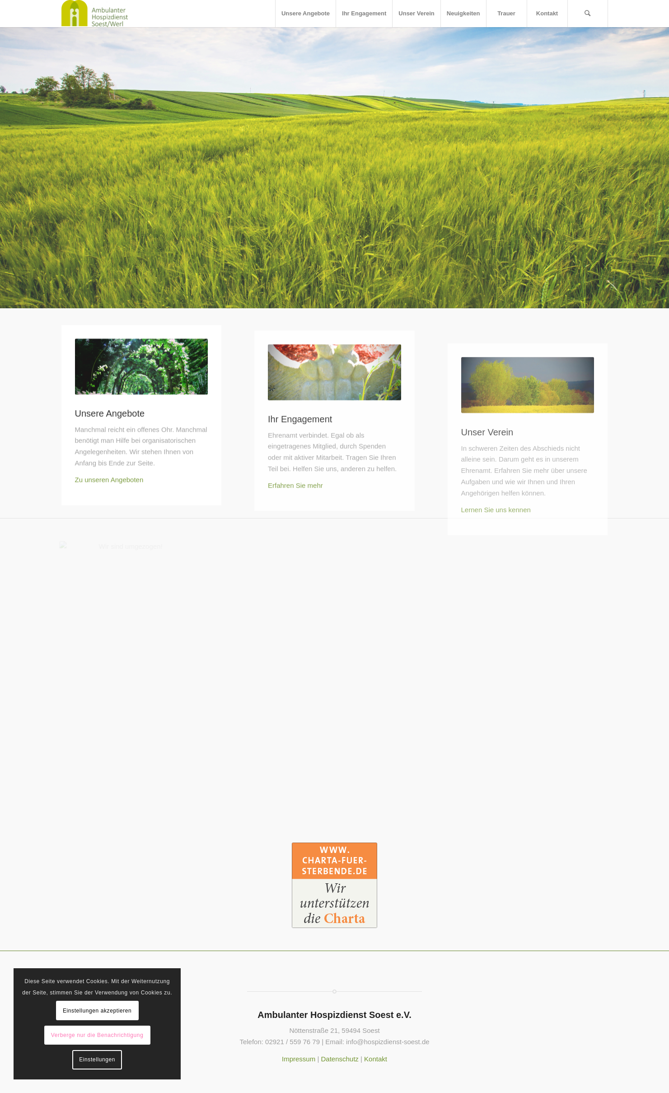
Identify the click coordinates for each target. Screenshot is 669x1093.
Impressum (298, 1059)
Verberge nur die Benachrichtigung (97, 1035)
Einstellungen (97, 1059)
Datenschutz (339, 1059)
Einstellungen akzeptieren (97, 1011)
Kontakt (375, 1059)
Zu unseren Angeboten (109, 512)
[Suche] (587, 13)
